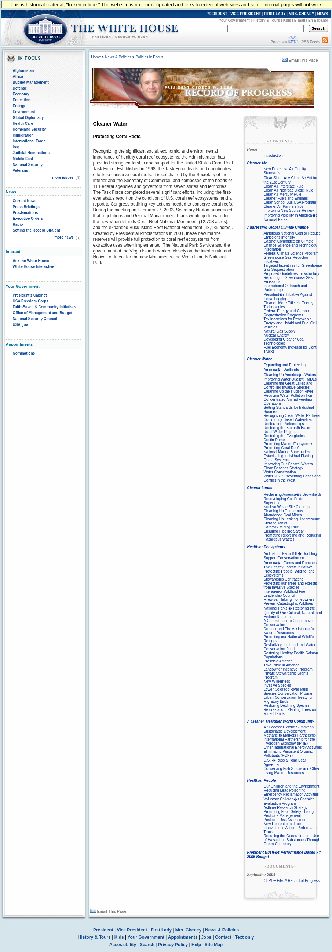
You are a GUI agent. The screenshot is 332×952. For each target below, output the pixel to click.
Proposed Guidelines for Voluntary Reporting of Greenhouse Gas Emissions (292, 278)
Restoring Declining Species (287, 706)
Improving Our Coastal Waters (288, 464)
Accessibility (122, 944)
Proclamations (25, 213)
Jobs (206, 937)
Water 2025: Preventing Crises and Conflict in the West (292, 478)
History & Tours (266, 20)
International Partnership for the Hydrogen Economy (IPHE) (289, 741)
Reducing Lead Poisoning (285, 790)
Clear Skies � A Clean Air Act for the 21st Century (291, 180)
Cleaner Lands (260, 488)
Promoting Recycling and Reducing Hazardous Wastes (292, 537)
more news (63, 237)
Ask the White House (31, 261)
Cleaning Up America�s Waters (290, 375)
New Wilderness (277, 681)
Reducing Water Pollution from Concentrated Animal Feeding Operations (288, 399)
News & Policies (118, 57)
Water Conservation (280, 472)
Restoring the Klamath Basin (287, 428)
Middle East (23, 159)
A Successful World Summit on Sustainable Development (289, 729)
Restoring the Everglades (284, 436)
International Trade (29, 141)
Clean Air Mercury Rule (283, 194)
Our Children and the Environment (292, 786)
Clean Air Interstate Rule (283, 186)
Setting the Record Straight (36, 230)
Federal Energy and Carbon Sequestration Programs (286, 313)
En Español (318, 20)
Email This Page (300, 60)
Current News (25, 201)
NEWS (322, 14)
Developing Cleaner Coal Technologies (284, 341)
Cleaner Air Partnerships (283, 206)
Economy (21, 94)
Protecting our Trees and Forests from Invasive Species (290, 585)
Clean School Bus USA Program (290, 202)
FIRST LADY (275, 14)
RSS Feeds (310, 42)
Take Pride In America (281, 665)
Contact (223, 937)
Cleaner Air (257, 163)
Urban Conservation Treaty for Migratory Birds (288, 699)
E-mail (299, 20)
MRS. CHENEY (301, 14)
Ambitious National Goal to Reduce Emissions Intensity (292, 235)
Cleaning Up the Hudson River (288, 391)
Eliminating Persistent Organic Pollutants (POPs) (288, 753)
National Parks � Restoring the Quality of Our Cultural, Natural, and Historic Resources (293, 612)
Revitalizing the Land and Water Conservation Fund (289, 647)
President (103, 930)
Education (21, 100)
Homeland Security (29, 129)
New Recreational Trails (283, 824)
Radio (18, 224)
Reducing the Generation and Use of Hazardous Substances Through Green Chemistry (292, 840)
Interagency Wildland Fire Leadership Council (284, 593)
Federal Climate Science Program (291, 253)
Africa (18, 77)
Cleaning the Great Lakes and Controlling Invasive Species (288, 385)
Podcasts (278, 42)
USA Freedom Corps (30, 301)
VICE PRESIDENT (245, 14)
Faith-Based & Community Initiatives (45, 307)
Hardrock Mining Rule (281, 527)
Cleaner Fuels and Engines (286, 198)
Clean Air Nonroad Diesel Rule (289, 190)
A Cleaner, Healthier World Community (280, 721)
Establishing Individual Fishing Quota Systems (288, 458)
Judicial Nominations (31, 153)
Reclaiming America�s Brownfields (293, 495)
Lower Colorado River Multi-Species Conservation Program (289, 691)
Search (147, 944)
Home (96, 57)
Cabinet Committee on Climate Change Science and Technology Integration (290, 245)
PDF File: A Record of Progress (294, 881)
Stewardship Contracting (284, 579)
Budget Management (31, 82)
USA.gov (20, 325)
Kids (287, 20)
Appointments (183, 937)
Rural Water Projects (281, 432)
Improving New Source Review (289, 210)
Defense (20, 88)
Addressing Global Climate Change (278, 227)
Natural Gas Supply (280, 331)
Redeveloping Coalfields (283, 499)
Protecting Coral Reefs (282, 448)
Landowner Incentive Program (288, 669)
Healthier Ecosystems (266, 547)
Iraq (16, 147)
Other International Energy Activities (293, 747)
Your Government (234, 20)
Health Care (23, 123)
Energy (19, 106)
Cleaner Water (259, 359)
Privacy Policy (173, 944)
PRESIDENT (216, 14)
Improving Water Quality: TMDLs (290, 379)
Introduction (273, 155)
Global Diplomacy (28, 118)
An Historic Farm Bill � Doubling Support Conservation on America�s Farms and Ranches (290, 558)
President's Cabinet (30, 295)
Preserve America (278, 661)
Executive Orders (28, 219)
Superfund (272, 503)
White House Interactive (33, 267)
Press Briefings (26, 207)
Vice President (132, 930)
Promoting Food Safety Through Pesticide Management (290, 814)
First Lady (161, 930)
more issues (62, 177)
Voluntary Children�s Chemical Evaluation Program (289, 801)
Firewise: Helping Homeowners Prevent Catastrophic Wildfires (289, 601)
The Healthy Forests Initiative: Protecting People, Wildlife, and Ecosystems (289, 571)
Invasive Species (277, 685)
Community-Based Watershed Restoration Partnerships (288, 422)
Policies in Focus (149, 57)
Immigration (23, 135)
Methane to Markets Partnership (290, 735)
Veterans (20, 170)
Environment (24, 112)
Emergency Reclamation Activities (291, 794)
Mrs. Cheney (188, 930)
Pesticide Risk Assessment (286, 820)
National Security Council (35, 319)
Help (196, 944)
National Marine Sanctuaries (287, 452)
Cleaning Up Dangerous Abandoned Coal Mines (283, 513)
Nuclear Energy (276, 335)
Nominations (24, 353)
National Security (28, 165)
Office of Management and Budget (42, 313)
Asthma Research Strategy (286, 808)
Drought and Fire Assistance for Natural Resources (289, 631)
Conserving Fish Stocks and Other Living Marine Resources (292, 771)
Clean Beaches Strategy (283, 468)
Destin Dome (274, 440)
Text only (244, 937)
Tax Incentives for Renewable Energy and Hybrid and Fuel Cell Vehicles (290, 323)
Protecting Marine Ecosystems (288, 444)
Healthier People (261, 780)
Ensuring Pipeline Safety (284, 531)
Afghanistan (23, 71)
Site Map (214, 944)
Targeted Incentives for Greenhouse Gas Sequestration (293, 268)
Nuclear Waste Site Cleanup (287, 507)
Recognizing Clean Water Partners (292, 416)
